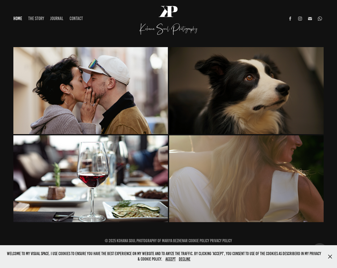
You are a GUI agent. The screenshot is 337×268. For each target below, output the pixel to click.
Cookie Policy (198, 240)
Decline (184, 259)
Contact (76, 18)
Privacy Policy (221, 240)
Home (17, 18)
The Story (36, 18)
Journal (56, 18)
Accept (170, 259)
